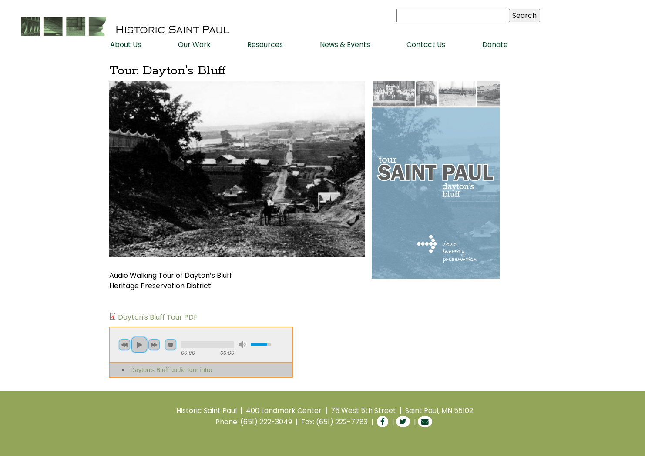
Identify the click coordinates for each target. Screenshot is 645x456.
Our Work (194, 45)
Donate (495, 45)
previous (124, 345)
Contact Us (425, 45)
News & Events (345, 45)
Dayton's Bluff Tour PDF (158, 317)
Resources (265, 45)
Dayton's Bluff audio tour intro (171, 369)
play (139, 344)
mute (242, 344)
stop (171, 345)
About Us (125, 45)
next (154, 345)
